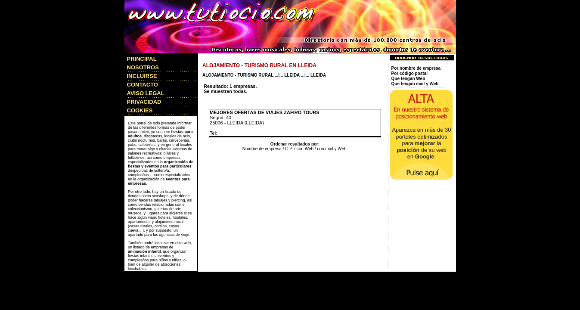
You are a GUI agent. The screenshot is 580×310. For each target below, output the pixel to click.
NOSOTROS (143, 67)
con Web (305, 148)
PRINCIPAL (142, 59)
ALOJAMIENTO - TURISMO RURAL (237, 75)
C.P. (289, 148)
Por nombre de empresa (415, 68)
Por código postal (409, 73)
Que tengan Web (408, 78)
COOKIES (140, 110)
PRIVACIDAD (144, 102)
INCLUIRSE (142, 76)
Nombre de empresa (262, 148)
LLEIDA (292, 75)
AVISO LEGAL (145, 93)
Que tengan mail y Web (415, 83)
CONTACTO (142, 84)
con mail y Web (331, 148)
